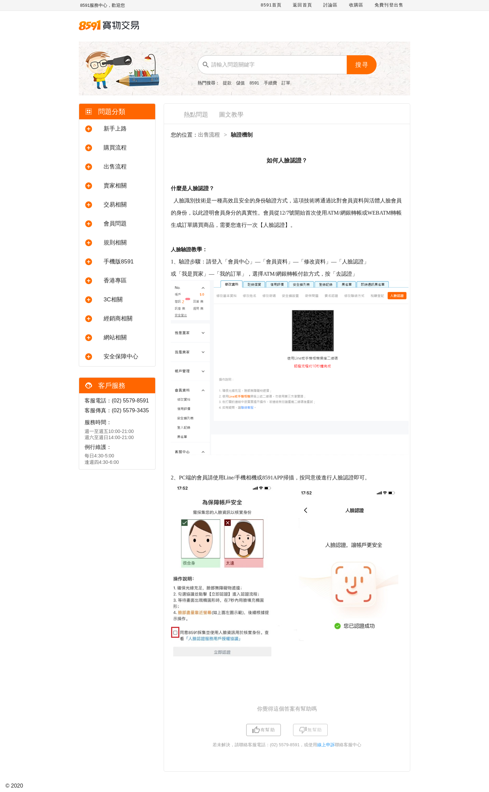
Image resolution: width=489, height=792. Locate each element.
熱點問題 (196, 114)
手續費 (271, 82)
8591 (255, 82)
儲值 (241, 82)
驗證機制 (242, 135)
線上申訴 (326, 744)
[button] (117, 128)
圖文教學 (231, 114)
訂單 (286, 82)
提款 (228, 82)
